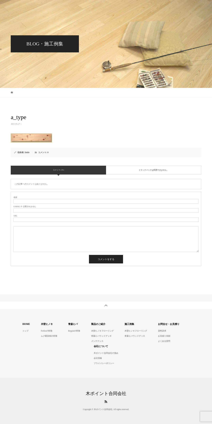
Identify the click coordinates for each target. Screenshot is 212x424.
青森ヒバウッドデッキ (111, 6)
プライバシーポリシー (104, 363)
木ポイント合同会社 (24, 6)
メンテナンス (97, 341)
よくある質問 (164, 341)
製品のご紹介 (139, 6)
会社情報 (98, 358)
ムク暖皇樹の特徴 (49, 336)
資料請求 (162, 331)
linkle (27, 152)
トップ (25, 331)
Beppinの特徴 (74, 331)
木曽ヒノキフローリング (76, 6)
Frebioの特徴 (46, 331)
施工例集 (160, 6)
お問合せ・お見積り (185, 6)
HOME (49, 6)
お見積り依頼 (164, 336)
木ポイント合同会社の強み (106, 353)
